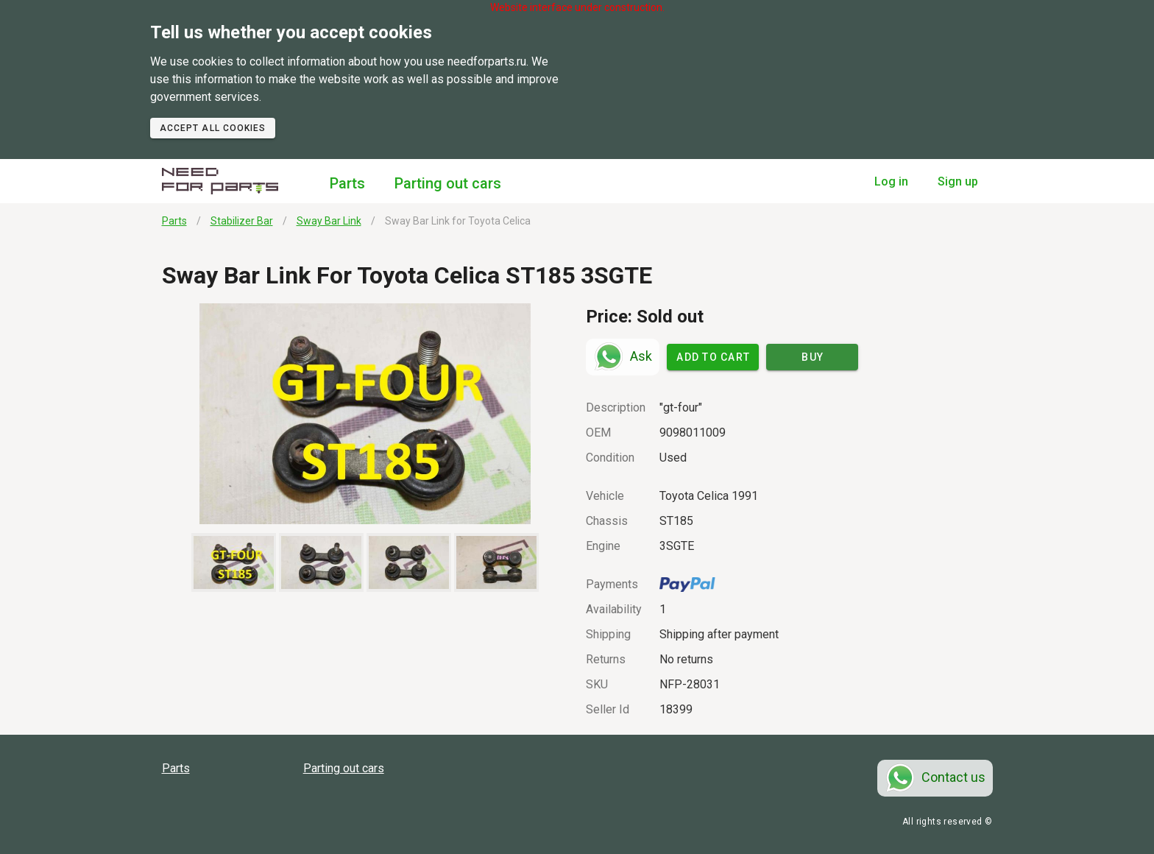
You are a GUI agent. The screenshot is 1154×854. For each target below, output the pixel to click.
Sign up (958, 181)
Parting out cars (447, 183)
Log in (891, 181)
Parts (347, 183)
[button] (365, 413)
